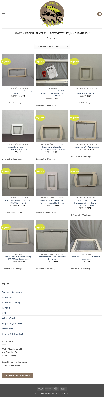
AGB (4, 313)
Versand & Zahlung (11, 302)
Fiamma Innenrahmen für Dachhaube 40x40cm (17, 148)
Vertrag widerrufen (17, 375)
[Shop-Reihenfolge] (52, 46)
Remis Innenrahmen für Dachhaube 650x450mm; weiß (52, 148)
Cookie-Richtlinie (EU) (12, 333)
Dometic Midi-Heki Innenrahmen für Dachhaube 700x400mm (52, 201)
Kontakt (6, 307)
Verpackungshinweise (12, 323)
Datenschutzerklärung (12, 292)
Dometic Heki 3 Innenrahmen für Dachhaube (86, 257)
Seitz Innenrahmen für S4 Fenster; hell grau (52, 257)
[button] (3, 14)
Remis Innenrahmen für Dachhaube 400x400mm (86, 92)
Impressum (7, 297)
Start (18, 33)
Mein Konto (7, 328)
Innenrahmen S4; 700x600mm (86, 147)
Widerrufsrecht (9, 318)
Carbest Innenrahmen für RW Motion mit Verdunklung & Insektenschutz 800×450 (52, 93)
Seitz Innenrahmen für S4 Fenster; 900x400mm (18, 92)
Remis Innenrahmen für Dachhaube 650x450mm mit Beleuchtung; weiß (86, 203)
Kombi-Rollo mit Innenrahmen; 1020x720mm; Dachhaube (18, 257)
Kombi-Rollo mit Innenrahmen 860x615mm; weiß (18, 201)
